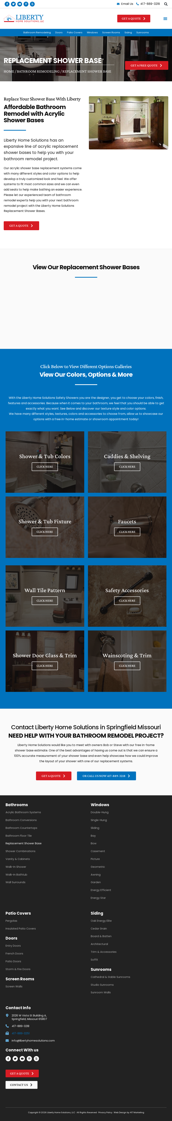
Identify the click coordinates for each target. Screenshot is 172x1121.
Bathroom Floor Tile (19, 836)
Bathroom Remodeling (37, 32)
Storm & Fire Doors (18, 969)
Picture (95, 859)
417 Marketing (137, 1112)
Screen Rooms (111, 32)
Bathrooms (17, 804)
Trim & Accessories (104, 952)
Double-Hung (100, 812)
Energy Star (98, 898)
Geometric (98, 867)
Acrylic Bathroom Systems (23, 812)
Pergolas (11, 921)
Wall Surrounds (15, 882)
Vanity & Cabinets (18, 859)
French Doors (14, 953)
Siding (128, 32)
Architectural (99, 944)
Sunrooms (142, 32)
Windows (92, 32)
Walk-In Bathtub (16, 874)
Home (9, 71)
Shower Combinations (20, 851)
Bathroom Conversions (21, 820)
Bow (93, 843)
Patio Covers (74, 32)
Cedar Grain (99, 928)
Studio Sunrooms (102, 985)
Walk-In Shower (16, 867)
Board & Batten (101, 936)
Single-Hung (99, 820)
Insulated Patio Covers (21, 928)
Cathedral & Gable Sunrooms (110, 977)
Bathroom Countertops (21, 828)
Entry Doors (13, 946)
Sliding (95, 828)
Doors (59, 32)
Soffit (94, 960)
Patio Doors (13, 961)
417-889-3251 (21, 1033)
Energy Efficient (101, 890)
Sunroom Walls (101, 992)
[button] (166, 4)
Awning (96, 874)
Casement (98, 851)
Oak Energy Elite (101, 921)
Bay (93, 836)
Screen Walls (14, 986)
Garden (96, 882)
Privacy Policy (105, 1112)
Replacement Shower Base (24, 843)
